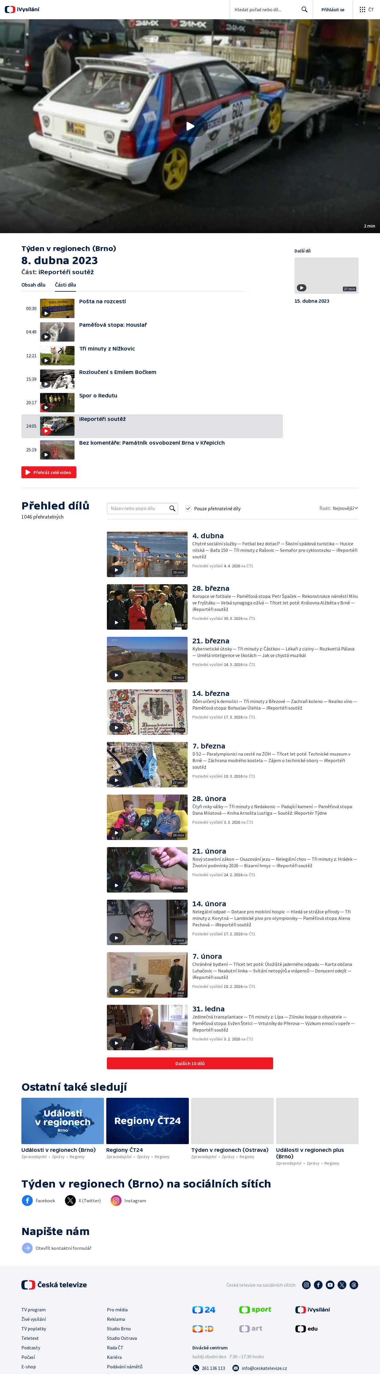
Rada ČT (115, 1348)
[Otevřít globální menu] (366, 9)
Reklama (116, 1319)
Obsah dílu (33, 284)
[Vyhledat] (172, 508)
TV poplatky (33, 1329)
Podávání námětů (124, 1367)
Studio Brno (119, 1329)
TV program (33, 1310)
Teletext (30, 1338)
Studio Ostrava (122, 1338)
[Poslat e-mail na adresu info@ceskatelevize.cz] (259, 1368)
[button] (190, 126)
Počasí (28, 1357)
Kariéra (114, 1357)
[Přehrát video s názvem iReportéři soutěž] (190, 126)
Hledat (303, 12)
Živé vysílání (33, 1319)
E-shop (28, 1367)
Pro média (117, 1310)
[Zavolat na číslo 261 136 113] (208, 1368)
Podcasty (30, 1348)
